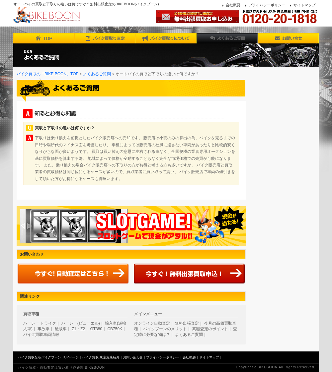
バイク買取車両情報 (41, 334)
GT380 (96, 329)
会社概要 (233, 5)
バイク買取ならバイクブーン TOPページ (48, 357)
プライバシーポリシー (267, 5)
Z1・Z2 (78, 329)
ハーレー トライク (39, 323)
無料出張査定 (187, 323)
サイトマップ (304, 5)
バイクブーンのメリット (165, 329)
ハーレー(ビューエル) (80, 323)
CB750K (114, 329)
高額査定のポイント (210, 329)
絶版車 (61, 329)
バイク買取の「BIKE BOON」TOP (47, 74)
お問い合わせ (133, 357)
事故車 (43, 329)
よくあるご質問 (97, 74)
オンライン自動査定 (152, 323)
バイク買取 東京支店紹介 (101, 357)
